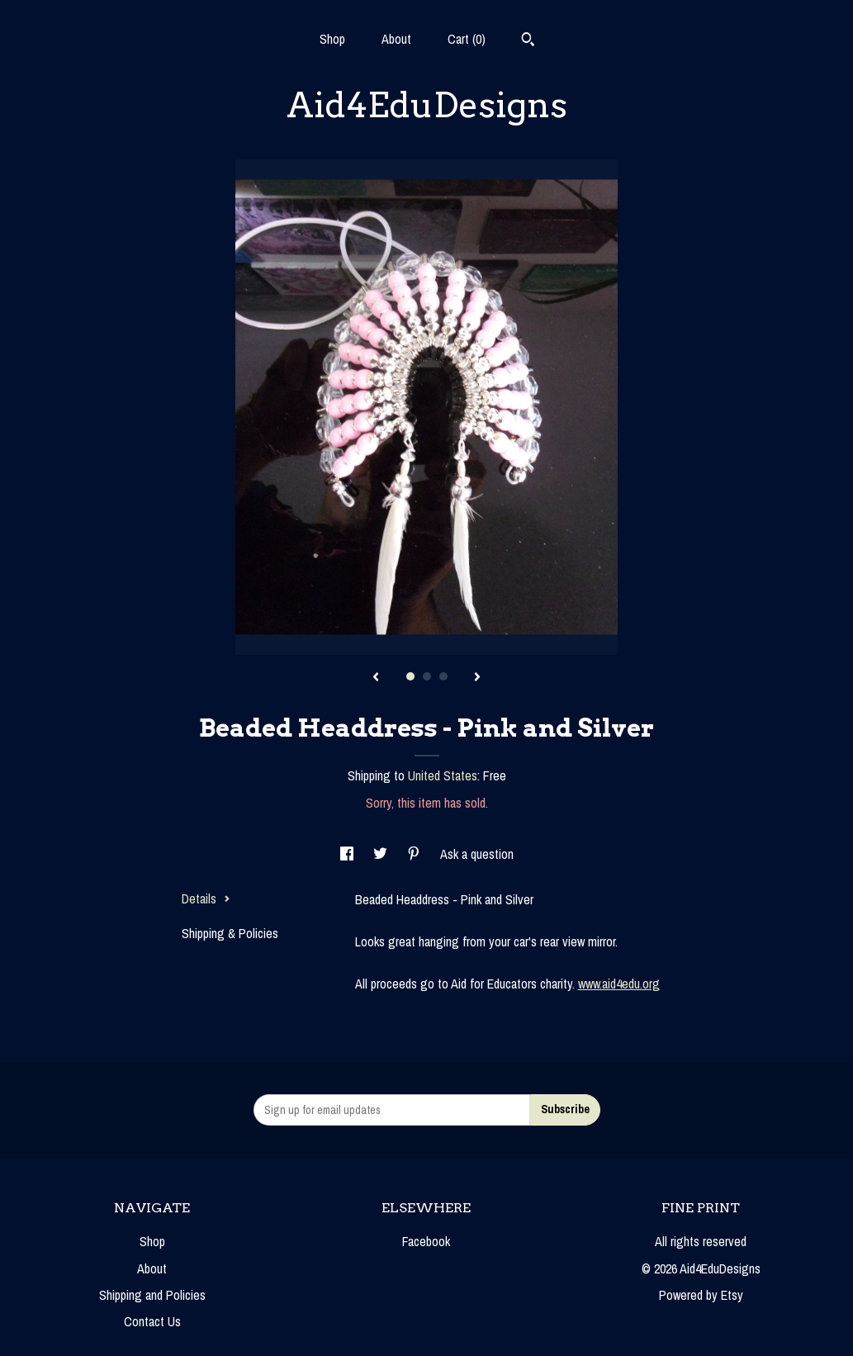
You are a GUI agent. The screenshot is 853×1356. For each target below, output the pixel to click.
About (396, 39)
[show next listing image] (477, 678)
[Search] (528, 41)
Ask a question (477, 854)
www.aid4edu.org (619, 983)
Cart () (467, 39)
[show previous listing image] (376, 678)
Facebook (426, 1241)
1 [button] (410, 676)
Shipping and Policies (152, 1295)
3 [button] (443, 676)
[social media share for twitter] (382, 854)
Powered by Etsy (701, 1295)
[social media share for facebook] (348, 854)
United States (442, 775)
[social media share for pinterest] (415, 854)
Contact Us (152, 1321)
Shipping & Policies (230, 933)
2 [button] (427, 676)
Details (206, 898)
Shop (332, 39)
